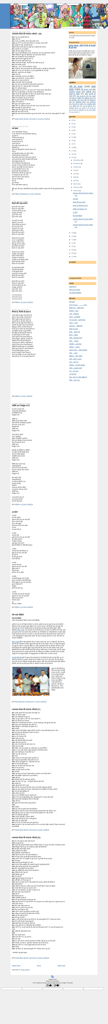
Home (39, 965)
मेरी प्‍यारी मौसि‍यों (18, 615)
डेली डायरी (72, 302)
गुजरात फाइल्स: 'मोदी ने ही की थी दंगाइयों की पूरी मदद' (82, 47)
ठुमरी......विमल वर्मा (74, 332)
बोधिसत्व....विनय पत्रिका (75, 356)
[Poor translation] (56, 985)
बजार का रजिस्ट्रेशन (79, 110)
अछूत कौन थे (72, 287)
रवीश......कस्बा (73, 353)
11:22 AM (23, 504)
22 (72, 134)
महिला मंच (76, 106)
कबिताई (17, 194)
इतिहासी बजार (88, 98)
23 (72, 130)
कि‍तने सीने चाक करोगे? (20, 203)
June (75, 174)
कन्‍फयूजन (93, 102)
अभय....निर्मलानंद (74, 314)
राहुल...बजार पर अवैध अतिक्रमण (78, 377)
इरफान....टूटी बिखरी (74, 317)
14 (72, 233)
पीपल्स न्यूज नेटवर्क (74, 290)
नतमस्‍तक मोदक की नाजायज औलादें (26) (26, 837)
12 (72, 239)
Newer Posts (16, 965)
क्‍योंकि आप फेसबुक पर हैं (20, 406)
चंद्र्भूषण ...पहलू (73, 311)
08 (72, 253)
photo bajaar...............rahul (78, 305)
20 (72, 140)
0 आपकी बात (46, 119)
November (77, 163)
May (74, 177)
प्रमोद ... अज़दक (73, 341)
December (77, 160)
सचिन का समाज (73, 329)
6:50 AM (39, 830)
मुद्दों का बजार (32, 119)
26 (72, 120)
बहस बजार (26, 119)
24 (72, 127)
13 (72, 236)
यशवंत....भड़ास (73, 323)
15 (72, 157)
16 (72, 154)
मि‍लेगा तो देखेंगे (76, 98)
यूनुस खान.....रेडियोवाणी (75, 326)
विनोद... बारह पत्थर (74, 380)
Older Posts (61, 965)
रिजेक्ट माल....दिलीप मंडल (76, 308)
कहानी (94, 96)
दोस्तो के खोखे (74, 94)
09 (72, 250)
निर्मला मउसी (15, 642)
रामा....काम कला (73, 371)
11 (72, 243)
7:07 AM (37, 701)
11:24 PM (40, 119)
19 (72, 144)
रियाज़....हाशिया (73, 335)
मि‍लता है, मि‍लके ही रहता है (21, 312)
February (76, 187)
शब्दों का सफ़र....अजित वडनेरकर (78, 350)
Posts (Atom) (25, 970)
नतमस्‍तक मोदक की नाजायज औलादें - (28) (27, 34)
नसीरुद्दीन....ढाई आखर (75, 344)
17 (72, 151)
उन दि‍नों (15, 512)
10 (72, 246)
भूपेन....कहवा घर (73, 362)
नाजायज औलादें (19, 119)
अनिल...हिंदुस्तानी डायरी (75, 338)
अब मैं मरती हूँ (87, 106)
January (76, 190)
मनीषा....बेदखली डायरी (75, 368)
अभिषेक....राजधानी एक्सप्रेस (77, 365)
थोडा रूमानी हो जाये (20, 701)
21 (72, 137)
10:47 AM (23, 607)
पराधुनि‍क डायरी (91, 104)
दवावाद (83, 108)
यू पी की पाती (72, 374)
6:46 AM (39, 958)
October (76, 167)
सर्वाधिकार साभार (81, 102)
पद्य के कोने (83, 100)
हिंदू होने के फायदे (77, 104)
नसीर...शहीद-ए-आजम (75, 359)
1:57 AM (31, 194)
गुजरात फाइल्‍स (74, 112)
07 (72, 256)
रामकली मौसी (15, 657)
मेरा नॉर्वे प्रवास (73, 100)
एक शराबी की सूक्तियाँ (75, 293)
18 (72, 147)
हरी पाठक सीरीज (91, 110)
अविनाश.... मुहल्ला (74, 347)
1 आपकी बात (37, 194)
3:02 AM (23, 396)
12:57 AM (23, 302)
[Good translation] (49, 985)
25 (72, 123)
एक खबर (15, 128)
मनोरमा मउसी (20, 630)
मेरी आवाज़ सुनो (23, 194)
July (74, 170)
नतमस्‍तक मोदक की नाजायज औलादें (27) (26, 709)
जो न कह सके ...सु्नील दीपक (77, 320)
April (75, 180)
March (75, 184)
